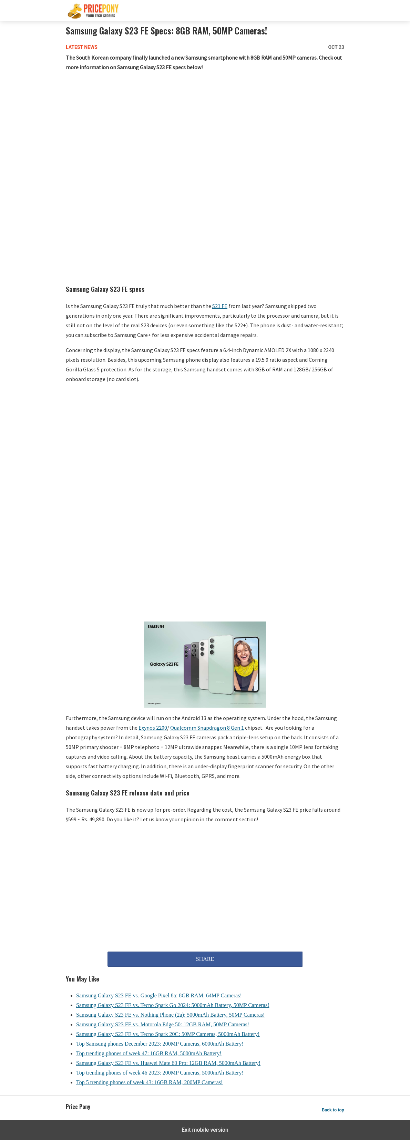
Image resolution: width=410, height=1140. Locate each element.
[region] (205, 133)
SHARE (205, 959)
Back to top (333, 1109)
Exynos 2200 (153, 727)
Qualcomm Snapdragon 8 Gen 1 (207, 727)
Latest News (82, 47)
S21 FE (219, 305)
